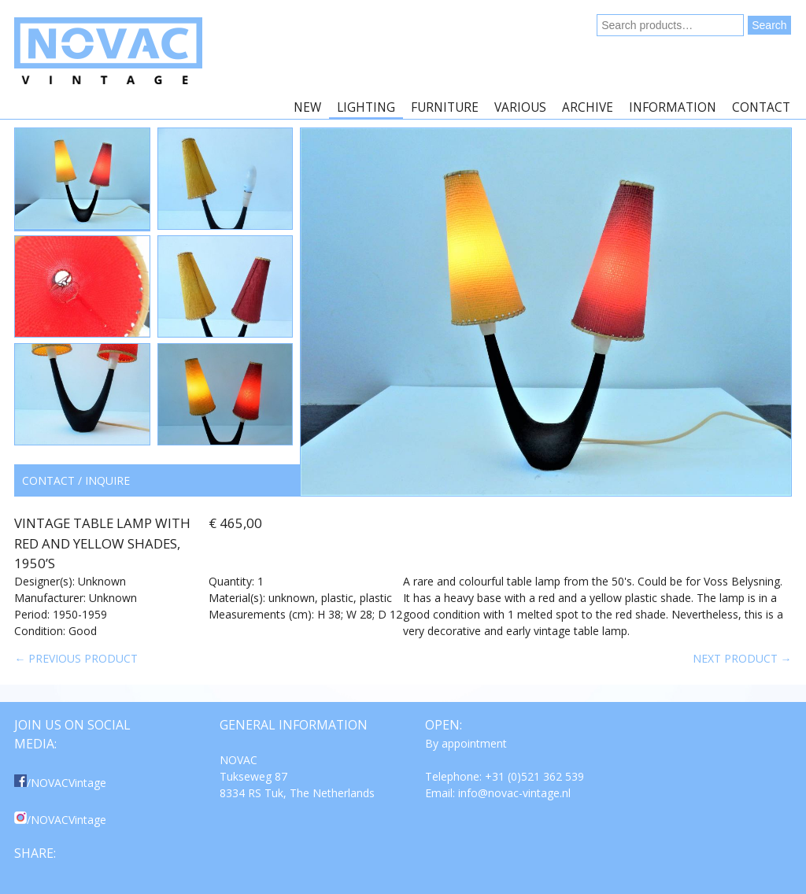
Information (672, 107)
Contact (761, 107)
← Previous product (76, 658)
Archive (587, 107)
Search (769, 25)
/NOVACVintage (60, 782)
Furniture (445, 107)
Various (520, 107)
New (307, 107)
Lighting (366, 107)
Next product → (742, 658)
